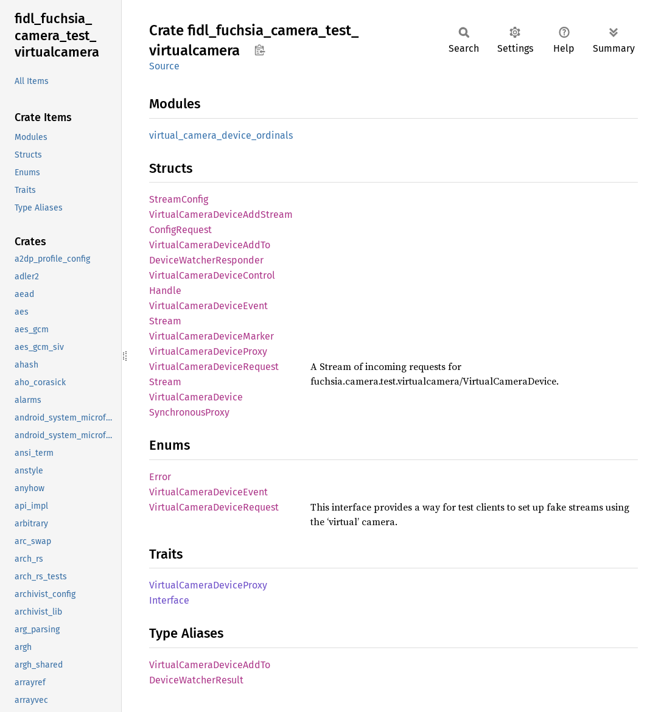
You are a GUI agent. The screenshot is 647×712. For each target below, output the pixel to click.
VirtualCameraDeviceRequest (214, 507)
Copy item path (260, 50)
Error (160, 477)
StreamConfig (178, 199)
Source (164, 66)
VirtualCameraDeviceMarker (211, 336)
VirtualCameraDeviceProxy (208, 351)
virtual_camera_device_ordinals (221, 135)
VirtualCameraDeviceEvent (208, 492)
